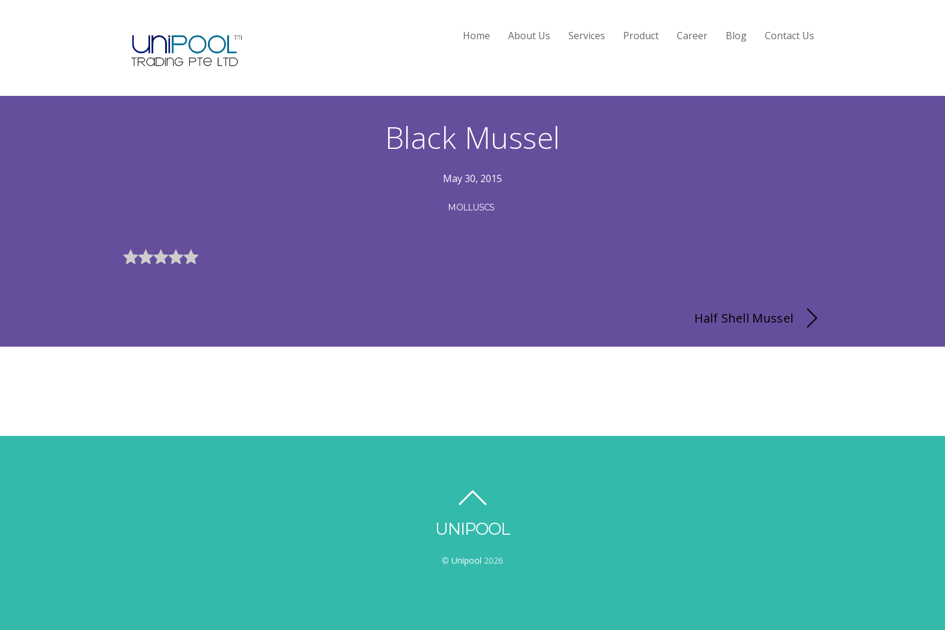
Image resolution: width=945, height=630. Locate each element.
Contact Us (789, 35)
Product (641, 35)
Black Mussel (472, 137)
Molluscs (471, 207)
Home (476, 35)
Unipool (466, 560)
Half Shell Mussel (758, 318)
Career (692, 35)
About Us (529, 35)
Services (586, 35)
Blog (736, 35)
